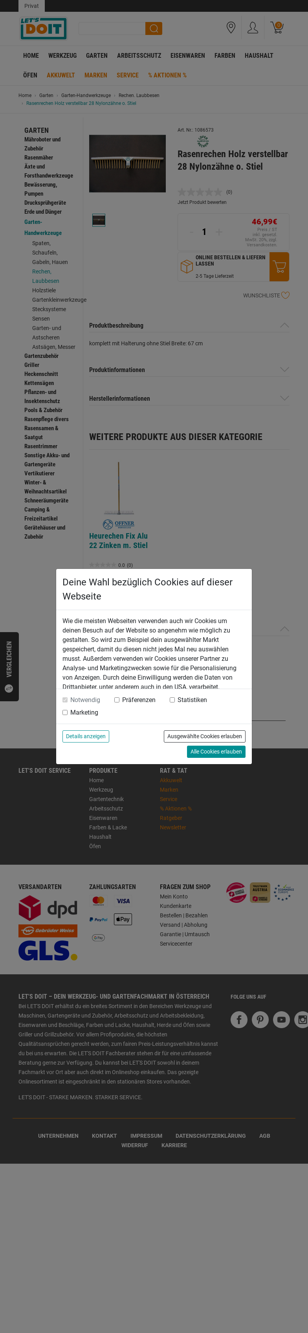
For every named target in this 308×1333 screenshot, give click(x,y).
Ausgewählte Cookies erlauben (204, 736)
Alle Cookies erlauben (216, 751)
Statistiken (192, 700)
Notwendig (85, 700)
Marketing (84, 712)
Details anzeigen (86, 736)
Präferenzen (139, 700)
